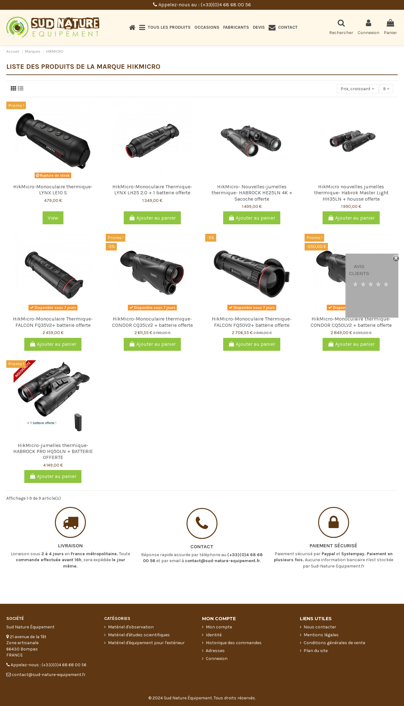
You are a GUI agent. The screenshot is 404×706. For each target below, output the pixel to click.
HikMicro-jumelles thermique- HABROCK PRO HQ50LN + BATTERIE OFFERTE (53, 451)
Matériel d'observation (131, 627)
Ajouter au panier (152, 218)
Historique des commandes (234, 642)
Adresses (215, 650)
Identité (214, 635)
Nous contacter (320, 627)
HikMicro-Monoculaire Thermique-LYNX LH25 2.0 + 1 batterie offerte (152, 190)
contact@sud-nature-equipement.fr (222, 540)
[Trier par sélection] (357, 88)
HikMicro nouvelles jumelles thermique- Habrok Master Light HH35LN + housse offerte (351, 193)
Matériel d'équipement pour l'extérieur (146, 642)
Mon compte (219, 627)
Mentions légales (321, 635)
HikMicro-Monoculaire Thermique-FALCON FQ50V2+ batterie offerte (252, 322)
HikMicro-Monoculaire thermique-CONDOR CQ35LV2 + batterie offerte (152, 322)
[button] (165, 27)
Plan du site (316, 650)
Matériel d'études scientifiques (139, 635)
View (53, 218)
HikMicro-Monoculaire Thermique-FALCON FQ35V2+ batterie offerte (53, 322)
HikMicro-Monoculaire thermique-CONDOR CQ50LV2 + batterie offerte (351, 322)
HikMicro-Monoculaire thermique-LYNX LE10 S (52, 190)
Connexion (217, 658)
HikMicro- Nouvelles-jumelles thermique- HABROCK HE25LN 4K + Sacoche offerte (251, 193)
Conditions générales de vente (334, 642)
